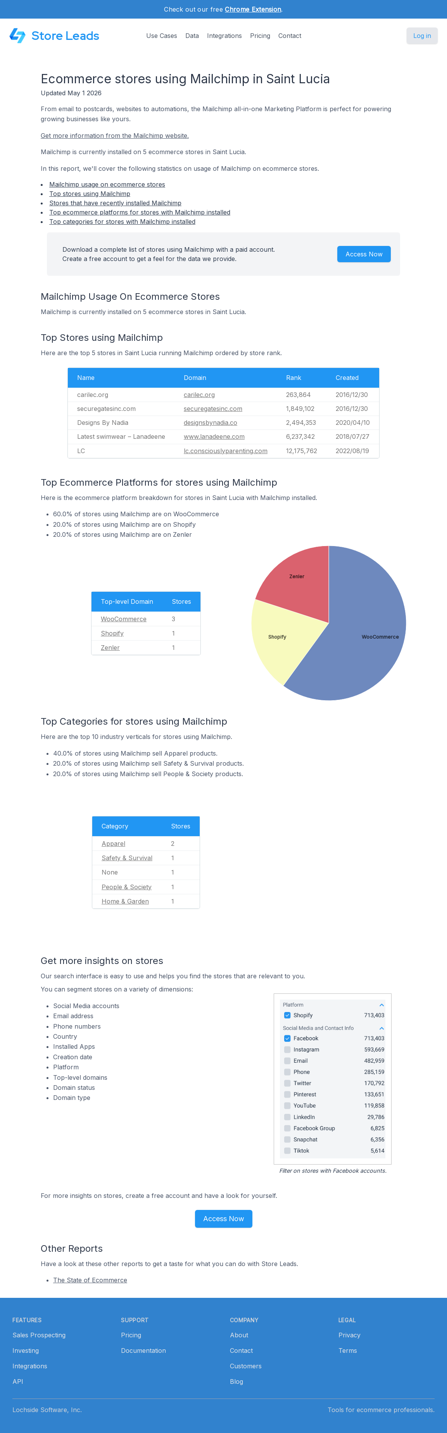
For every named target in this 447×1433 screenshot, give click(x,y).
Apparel (113, 843)
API (17, 1381)
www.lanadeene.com (214, 436)
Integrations (224, 36)
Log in (422, 36)
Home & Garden (125, 901)
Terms (347, 1350)
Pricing (260, 36)
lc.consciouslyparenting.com (226, 451)
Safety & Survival (127, 858)
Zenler (110, 647)
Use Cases (161, 36)
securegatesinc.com (213, 408)
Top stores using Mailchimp (89, 194)
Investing (25, 1350)
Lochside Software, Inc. (47, 1410)
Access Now (364, 254)
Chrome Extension (253, 9)
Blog (236, 1381)
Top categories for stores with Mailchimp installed (122, 221)
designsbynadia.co (210, 422)
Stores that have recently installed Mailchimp (115, 203)
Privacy (349, 1335)
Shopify (112, 633)
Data (192, 36)
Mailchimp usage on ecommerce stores (107, 184)
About (239, 1335)
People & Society (127, 887)
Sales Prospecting (39, 1335)
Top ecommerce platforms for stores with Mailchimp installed (139, 212)
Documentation (143, 1350)
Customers (246, 1366)
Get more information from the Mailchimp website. (115, 135)
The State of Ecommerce (90, 1280)
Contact (289, 36)
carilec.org (199, 395)
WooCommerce (124, 619)
